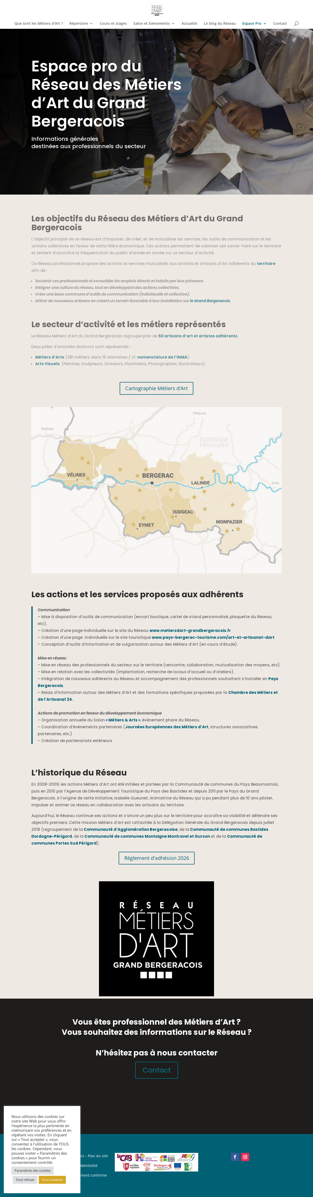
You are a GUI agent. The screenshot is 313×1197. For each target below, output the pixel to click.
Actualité (189, 24)
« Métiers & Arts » (122, 720)
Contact (280, 24)
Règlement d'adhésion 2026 (156, 858)
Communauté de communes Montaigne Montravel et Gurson (147, 836)
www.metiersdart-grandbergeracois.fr (190, 630)
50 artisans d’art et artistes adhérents (197, 336)
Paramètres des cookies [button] (33, 1170)
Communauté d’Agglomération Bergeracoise (130, 829)
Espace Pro (251, 24)
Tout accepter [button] (52, 1179)
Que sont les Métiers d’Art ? (39, 24)
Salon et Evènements (151, 24)
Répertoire (78, 24)
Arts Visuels (47, 363)
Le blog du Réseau (220, 24)
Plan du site (98, 1155)
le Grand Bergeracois (210, 300)
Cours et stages (113, 24)
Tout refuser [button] (25, 1179)
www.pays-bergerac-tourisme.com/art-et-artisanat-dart (213, 637)
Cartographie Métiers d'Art (156, 388)
